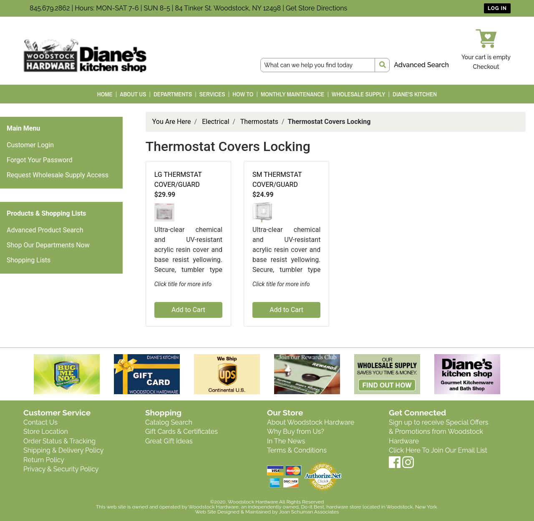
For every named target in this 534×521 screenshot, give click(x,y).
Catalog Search (168, 422)
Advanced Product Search (45, 230)
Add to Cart (188, 310)
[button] (164, 212)
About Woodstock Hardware (310, 422)
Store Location (45, 431)
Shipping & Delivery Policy (63, 450)
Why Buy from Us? (295, 431)
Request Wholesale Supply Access (57, 175)
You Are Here (171, 122)
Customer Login (30, 145)
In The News (286, 441)
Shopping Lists (28, 260)
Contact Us (40, 422)
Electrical (215, 122)
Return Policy (43, 460)
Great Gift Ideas (169, 441)
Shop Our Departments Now (48, 245)
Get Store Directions (316, 8)
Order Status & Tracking (59, 441)
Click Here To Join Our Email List (438, 450)
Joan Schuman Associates (309, 512)
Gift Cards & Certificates (181, 431)
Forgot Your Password (40, 160)
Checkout (486, 66)
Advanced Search (421, 65)
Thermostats (259, 122)
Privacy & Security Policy (60, 469)
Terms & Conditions (297, 450)
